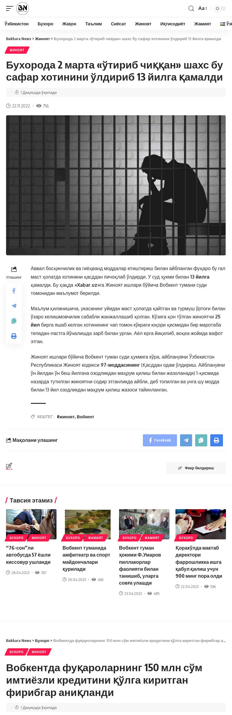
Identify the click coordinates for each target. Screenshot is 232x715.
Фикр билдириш (196, 468)
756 (42, 105)
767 (40, 572)
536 (210, 586)
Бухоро (17, 538)
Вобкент (85, 416)
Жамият (95, 538)
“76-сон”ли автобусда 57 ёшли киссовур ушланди (28, 555)
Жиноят (17, 50)
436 (97, 579)
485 (153, 593)
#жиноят (66, 416)
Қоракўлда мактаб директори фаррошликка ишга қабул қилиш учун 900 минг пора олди (199, 562)
